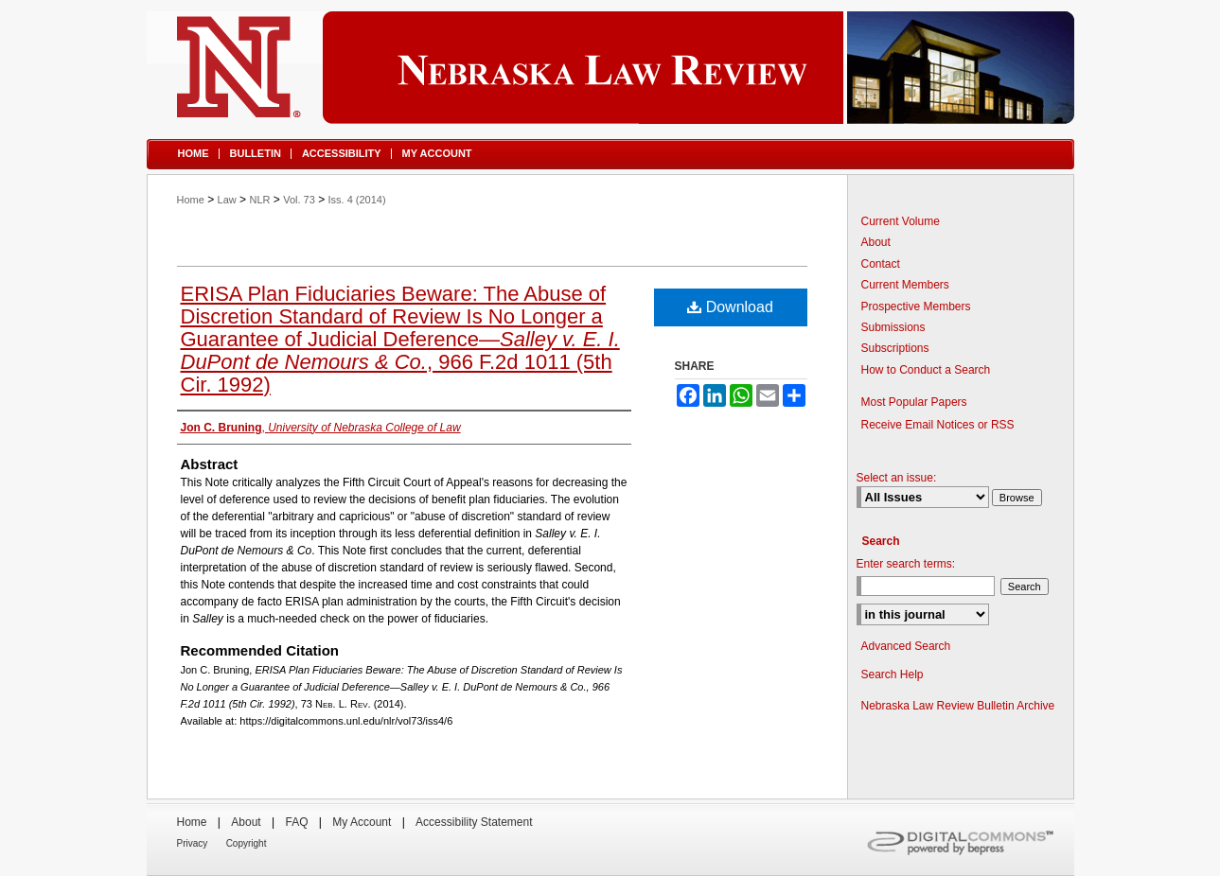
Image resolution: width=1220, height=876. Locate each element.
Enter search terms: (906, 563)
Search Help (892, 674)
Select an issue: (897, 477)
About (876, 242)
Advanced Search (906, 646)
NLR (259, 199)
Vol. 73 (299, 199)
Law (227, 199)
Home (190, 199)
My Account (361, 822)
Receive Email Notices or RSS (938, 424)
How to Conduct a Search (926, 370)
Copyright (246, 843)
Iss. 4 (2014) (357, 199)
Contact (880, 264)
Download (730, 307)
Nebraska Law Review (610, 67)
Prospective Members (916, 306)
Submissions (893, 327)
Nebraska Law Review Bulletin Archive (958, 705)
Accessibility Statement (474, 822)
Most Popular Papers (914, 402)
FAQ (296, 822)
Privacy (192, 843)
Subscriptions (895, 348)
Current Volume (900, 221)
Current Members (905, 284)
